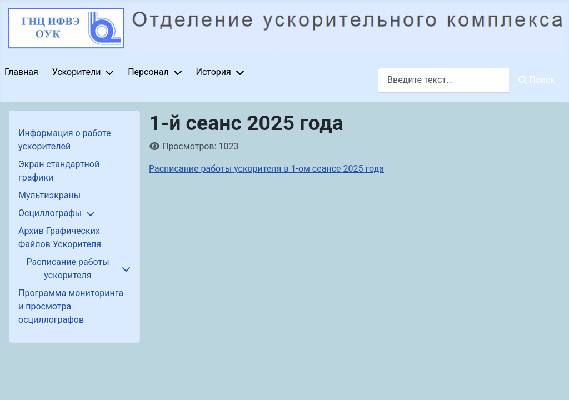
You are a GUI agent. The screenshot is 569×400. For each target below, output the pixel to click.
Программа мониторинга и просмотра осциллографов (70, 306)
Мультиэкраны (49, 195)
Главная (21, 72)
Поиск (536, 79)
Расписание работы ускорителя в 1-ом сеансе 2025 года (266, 168)
